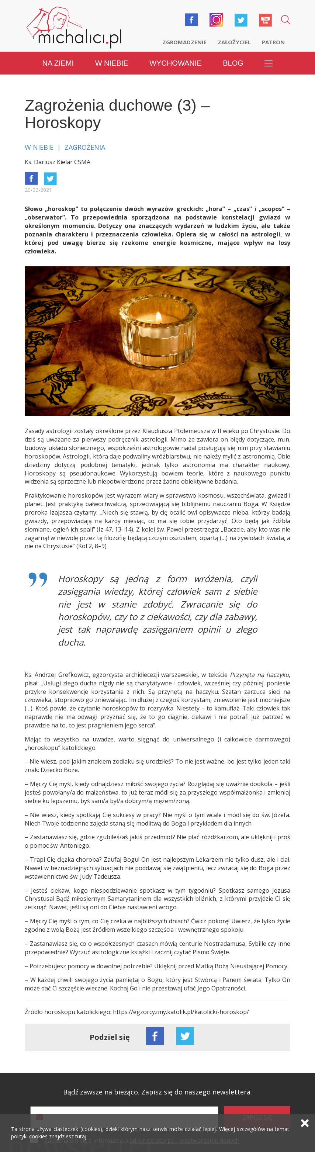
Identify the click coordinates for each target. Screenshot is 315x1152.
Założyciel (234, 42)
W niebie (111, 63)
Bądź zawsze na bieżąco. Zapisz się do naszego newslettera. (157, 1092)
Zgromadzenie (184, 42)
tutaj (80, 1137)
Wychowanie (175, 63)
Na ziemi (58, 63)
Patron (273, 42)
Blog (233, 63)
